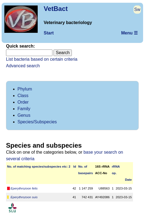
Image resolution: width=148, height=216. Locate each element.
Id (74, 166)
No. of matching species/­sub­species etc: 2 (38, 166)
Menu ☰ (129, 33)
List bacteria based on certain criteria (41, 59)
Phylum (24, 89)
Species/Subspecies (37, 121)
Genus (23, 115)
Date (128, 179)
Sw (137, 9)
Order (23, 102)
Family (23, 108)
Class (22, 95)
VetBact (56, 8)
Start (49, 33)
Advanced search (23, 65)
